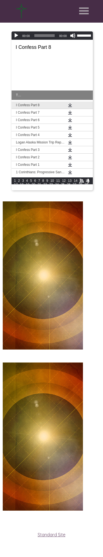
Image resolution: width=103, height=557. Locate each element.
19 (27, 184)
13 (69, 181)
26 (68, 184)
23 (51, 184)
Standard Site (51, 534)
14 (75, 181)
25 (63, 184)
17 (16, 184)
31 (21, 188)
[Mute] (73, 35)
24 (57, 184)
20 (33, 184)
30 (16, 188)
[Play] (16, 35)
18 (21, 184)
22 (45, 184)
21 (39, 184)
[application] (52, 35)
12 (64, 181)
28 (80, 184)
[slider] (44, 35)
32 (27, 188)
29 (86, 184)
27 (74, 184)
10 (52, 181)
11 (58, 181)
